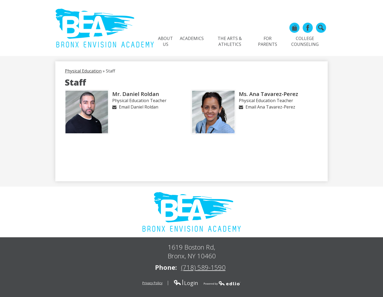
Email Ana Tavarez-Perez (270, 107)
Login (185, 283)
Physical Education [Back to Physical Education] (83, 71)
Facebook (308, 29)
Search (321, 29)
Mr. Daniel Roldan (135, 94)
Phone (294, 29)
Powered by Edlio (222, 283)
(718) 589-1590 (203, 267)
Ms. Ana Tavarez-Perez (268, 94)
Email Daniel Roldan (138, 107)
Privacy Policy (152, 283)
